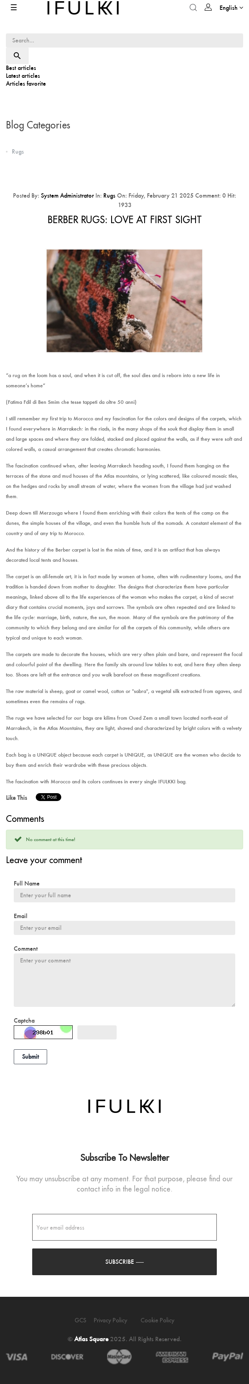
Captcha (24, 1020)
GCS (80, 1320)
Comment (26, 948)
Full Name (27, 883)
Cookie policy (157, 1320)
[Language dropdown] (231, 7)
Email (20, 916)
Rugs (109, 195)
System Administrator (67, 195)
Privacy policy (110, 1320)
